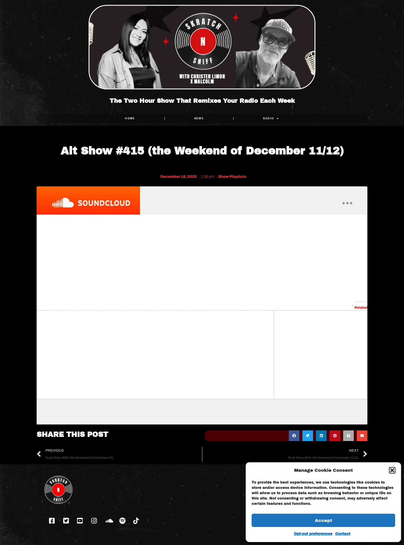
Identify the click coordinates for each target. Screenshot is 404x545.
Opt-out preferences (313, 534)
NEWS (199, 118)
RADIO (271, 118)
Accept (323, 520)
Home (130, 118)
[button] (392, 470)
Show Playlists (232, 177)
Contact (342, 534)
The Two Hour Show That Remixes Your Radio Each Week (202, 100)
